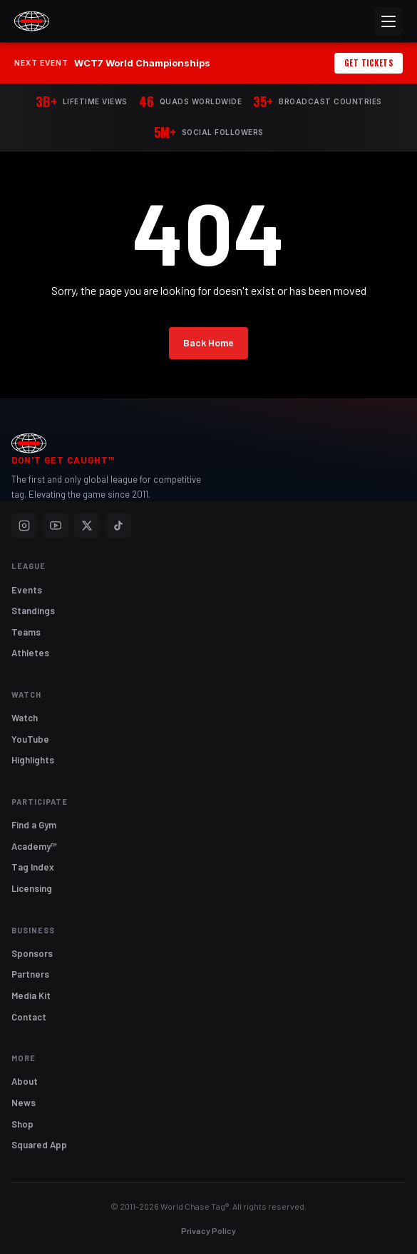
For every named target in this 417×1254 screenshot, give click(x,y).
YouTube (30, 739)
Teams (26, 632)
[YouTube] (55, 525)
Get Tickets (368, 63)
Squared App (39, 1144)
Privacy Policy (208, 1230)
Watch (24, 717)
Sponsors (32, 953)
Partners (30, 974)
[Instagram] (24, 525)
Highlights (32, 760)
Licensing (31, 888)
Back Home (208, 342)
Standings (33, 610)
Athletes (30, 652)
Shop (22, 1124)
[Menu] (388, 21)
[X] (87, 525)
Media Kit (31, 995)
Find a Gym (33, 825)
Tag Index (32, 867)
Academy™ (34, 846)
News (23, 1102)
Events (26, 590)
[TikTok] (118, 525)
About (24, 1081)
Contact (28, 1017)
